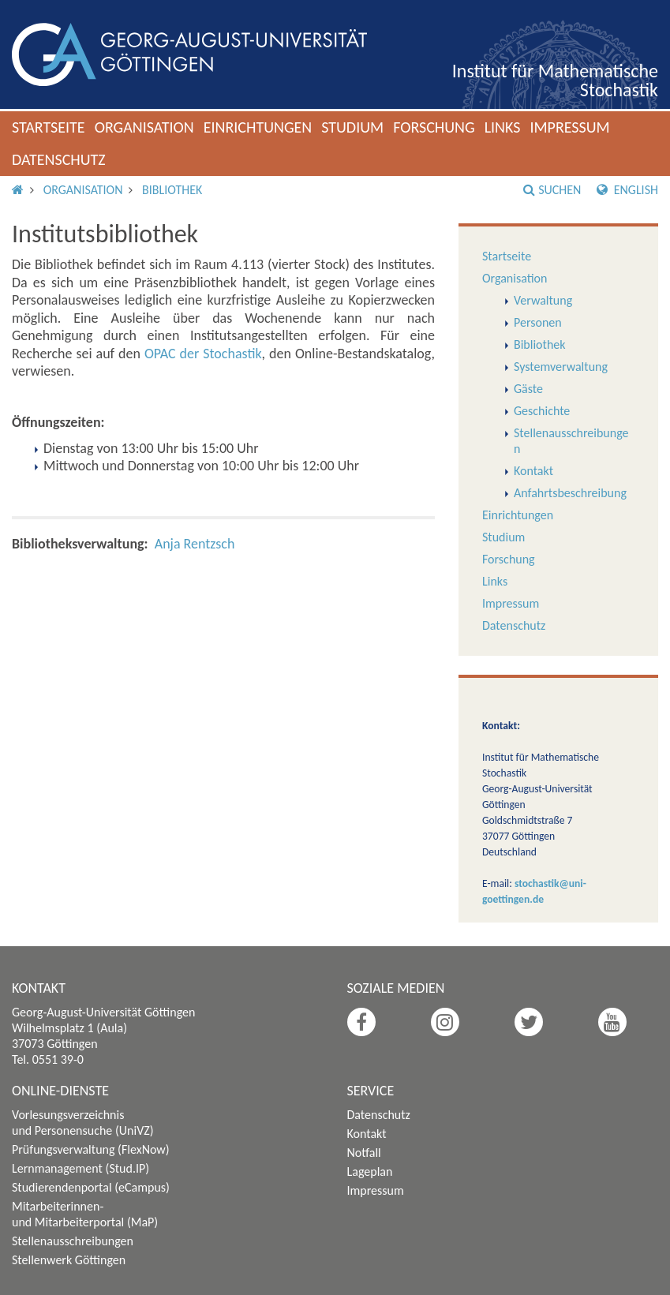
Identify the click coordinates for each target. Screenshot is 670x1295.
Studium (352, 127)
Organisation (144, 127)
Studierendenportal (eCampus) (91, 1187)
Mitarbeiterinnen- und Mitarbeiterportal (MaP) (85, 1214)
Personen (538, 322)
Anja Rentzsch (195, 543)
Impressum (569, 127)
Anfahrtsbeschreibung (570, 492)
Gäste (528, 388)
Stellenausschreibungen (72, 1240)
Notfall (364, 1152)
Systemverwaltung (561, 366)
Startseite (48, 127)
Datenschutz (59, 159)
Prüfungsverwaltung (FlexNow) (91, 1149)
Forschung (434, 127)
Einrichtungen (258, 127)
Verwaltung (543, 300)
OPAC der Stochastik (203, 353)
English (627, 189)
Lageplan (370, 1171)
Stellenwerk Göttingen (68, 1259)
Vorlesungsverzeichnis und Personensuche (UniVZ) (83, 1122)
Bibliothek (172, 189)
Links (503, 127)
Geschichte (542, 410)
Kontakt (533, 470)
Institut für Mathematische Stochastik (555, 80)
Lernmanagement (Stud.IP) (80, 1168)
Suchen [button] (552, 189)
